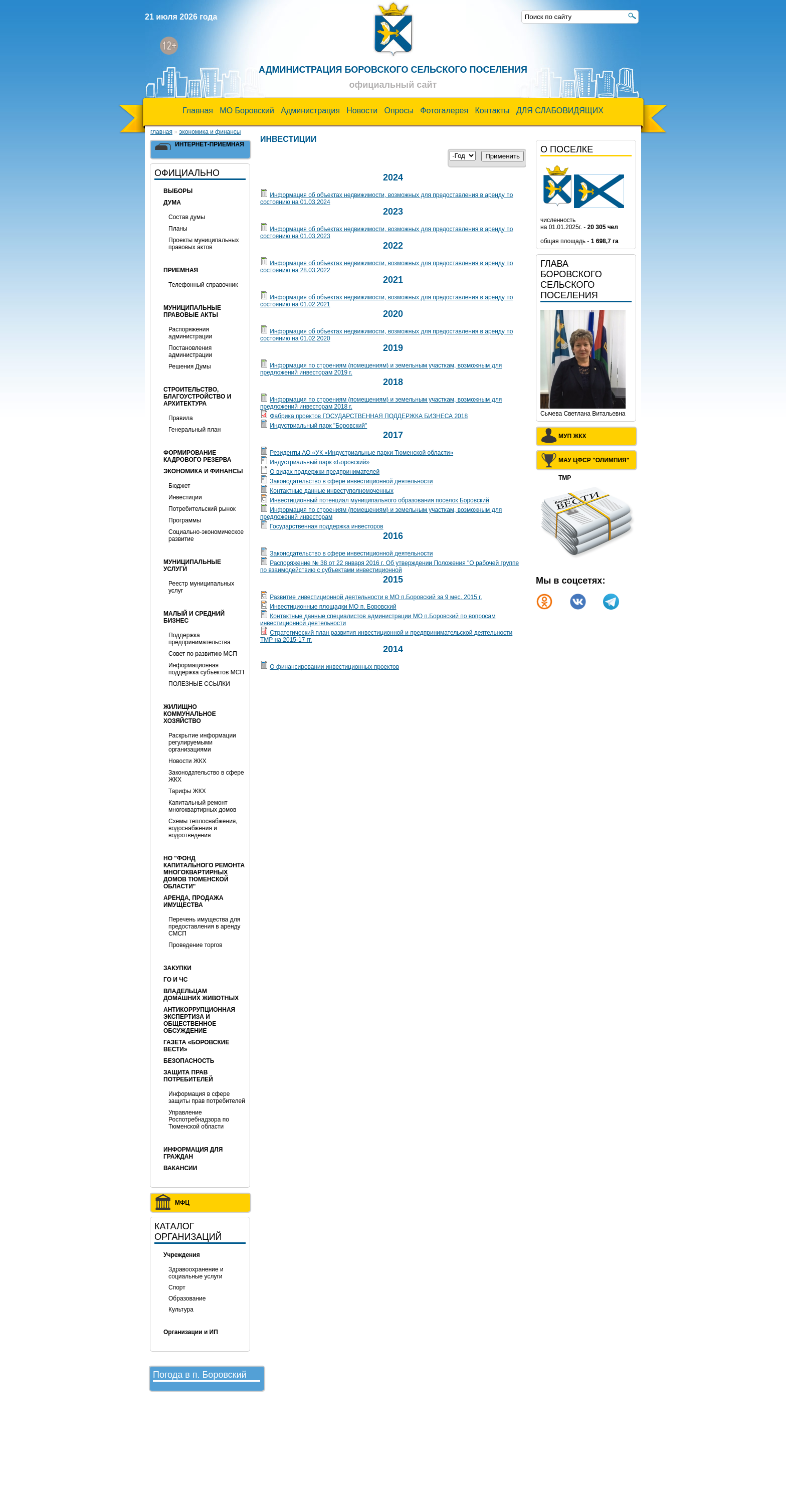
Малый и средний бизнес (194, 617)
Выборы (177, 191)
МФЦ (182, 1202)
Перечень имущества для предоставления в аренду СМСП (204, 926)
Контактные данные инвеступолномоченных (332, 490)
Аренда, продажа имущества (193, 901)
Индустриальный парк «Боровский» (319, 462)
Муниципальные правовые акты (192, 311)
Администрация (310, 110)
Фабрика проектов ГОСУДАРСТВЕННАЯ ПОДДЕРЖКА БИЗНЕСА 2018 (369, 416)
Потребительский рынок (202, 508)
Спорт (176, 1287)
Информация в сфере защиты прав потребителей (206, 1097)
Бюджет (179, 485)
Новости (361, 110)
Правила (180, 418)
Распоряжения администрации (190, 333)
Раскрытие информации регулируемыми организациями (202, 742)
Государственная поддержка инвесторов (326, 526)
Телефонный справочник (203, 284)
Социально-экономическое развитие (206, 535)
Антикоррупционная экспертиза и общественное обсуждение (199, 1020)
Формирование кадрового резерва (197, 456)
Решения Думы (189, 366)
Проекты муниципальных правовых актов (203, 244)
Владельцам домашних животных (201, 995)
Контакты (492, 110)
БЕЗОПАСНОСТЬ (188, 1060)
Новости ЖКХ (187, 761)
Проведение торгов (195, 945)
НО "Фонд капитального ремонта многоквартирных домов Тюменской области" (204, 872)
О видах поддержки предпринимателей (324, 471)
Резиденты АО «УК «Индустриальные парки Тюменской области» (361, 452)
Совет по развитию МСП (202, 653)
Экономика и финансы (210, 131)
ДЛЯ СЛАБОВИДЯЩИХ (560, 110)
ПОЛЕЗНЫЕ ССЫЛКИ (199, 683)
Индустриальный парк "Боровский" (318, 425)
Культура (180, 1309)
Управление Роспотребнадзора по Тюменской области (198, 1119)
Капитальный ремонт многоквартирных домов (202, 806)
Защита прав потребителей (188, 1076)
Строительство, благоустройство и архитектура (197, 396)
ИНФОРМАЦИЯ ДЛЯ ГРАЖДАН (193, 1153)
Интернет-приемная (209, 144)
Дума (172, 202)
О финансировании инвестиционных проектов (334, 666)
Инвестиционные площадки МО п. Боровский (333, 606)
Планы (177, 228)
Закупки (177, 968)
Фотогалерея (444, 110)
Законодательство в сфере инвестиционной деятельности (351, 481)
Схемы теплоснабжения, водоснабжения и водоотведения (203, 828)
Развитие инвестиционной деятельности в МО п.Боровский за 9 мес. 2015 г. (376, 597)
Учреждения (181, 1254)
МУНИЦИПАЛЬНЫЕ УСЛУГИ (192, 566)
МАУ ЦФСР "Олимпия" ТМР (593, 462)
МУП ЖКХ (572, 436)
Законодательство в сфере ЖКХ (206, 776)
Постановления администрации (190, 351)
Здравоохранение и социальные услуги (196, 1273)
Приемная (180, 270)
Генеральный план (194, 429)
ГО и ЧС (175, 979)
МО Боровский (247, 110)
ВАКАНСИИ (180, 1168)
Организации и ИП (190, 1332)
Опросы (399, 110)
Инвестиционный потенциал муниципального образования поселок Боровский (379, 500)
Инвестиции (185, 497)
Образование (187, 1298)
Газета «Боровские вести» (196, 1046)
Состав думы (186, 217)
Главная (197, 110)
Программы (184, 520)
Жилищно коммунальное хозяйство (189, 713)
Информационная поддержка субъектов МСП (206, 669)
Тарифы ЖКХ (187, 791)
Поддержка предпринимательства (199, 639)
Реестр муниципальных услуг (201, 587)
